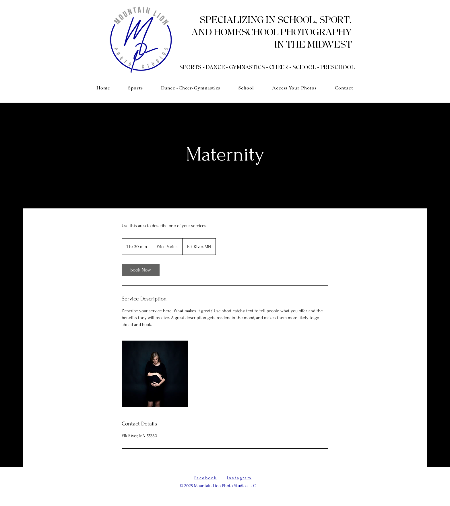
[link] (141, 270)
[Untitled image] (155, 374)
